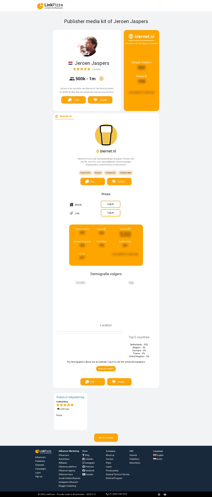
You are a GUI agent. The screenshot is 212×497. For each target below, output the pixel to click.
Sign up (38, 476)
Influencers (86, 4)
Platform (117, 4)
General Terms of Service (118, 474)
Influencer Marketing (69, 451)
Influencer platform (68, 467)
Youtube (89, 474)
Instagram (90, 463)
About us (110, 455)
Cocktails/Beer (125, 173)
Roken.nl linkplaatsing (70, 397)
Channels (39, 465)
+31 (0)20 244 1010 (116, 494)
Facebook (89, 470)
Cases (109, 467)
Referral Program (114, 478)
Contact (109, 459)
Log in (38, 472)
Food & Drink (85, 173)
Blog (87, 455)
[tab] (63, 116)
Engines (98, 173)
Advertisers (69, 4)
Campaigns (40, 469)
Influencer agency (67, 470)
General (133, 455)
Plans (108, 463)
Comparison (110, 173)
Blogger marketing (67, 486)
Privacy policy (112, 470)
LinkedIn (89, 459)
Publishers (40, 461)
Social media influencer (69, 478)
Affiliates (102, 4)
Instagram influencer (68, 482)
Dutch (157, 459)
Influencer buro (66, 474)
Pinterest (89, 467)
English (158, 455)
